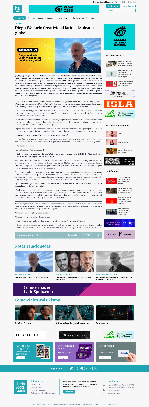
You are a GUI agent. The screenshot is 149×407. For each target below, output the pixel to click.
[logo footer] (20, 387)
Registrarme (113, 6)
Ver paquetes (63, 358)
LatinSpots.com (52, 404)
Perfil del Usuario (38, 390)
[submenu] (99, 18)
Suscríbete (19, 18)
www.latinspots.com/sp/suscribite (31, 227)
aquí (46, 213)
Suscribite (21, 358)
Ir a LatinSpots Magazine (103, 2)
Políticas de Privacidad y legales (43, 393)
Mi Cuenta (128, 6)
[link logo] (17, 9)
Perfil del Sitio (36, 387)
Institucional (35, 384)
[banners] (64, 9)
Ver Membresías (105, 358)
